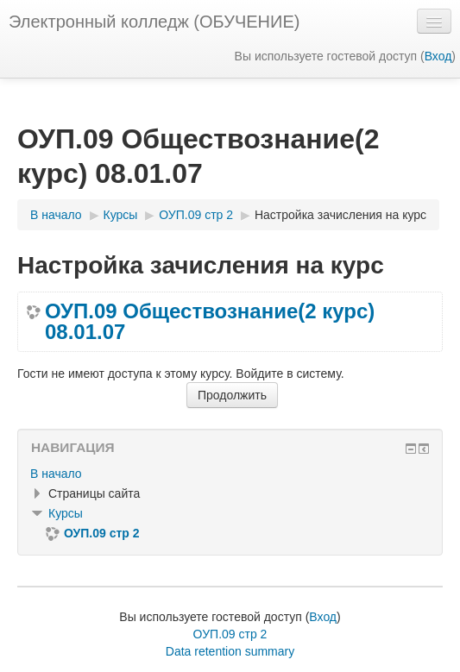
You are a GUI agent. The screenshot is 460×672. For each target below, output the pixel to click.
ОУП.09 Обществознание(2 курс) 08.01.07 (210, 321)
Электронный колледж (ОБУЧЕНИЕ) (154, 21)
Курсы (65, 513)
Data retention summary (230, 651)
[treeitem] (230, 473)
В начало (56, 473)
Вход (438, 56)
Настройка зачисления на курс (340, 215)
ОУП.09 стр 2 (230, 634)
